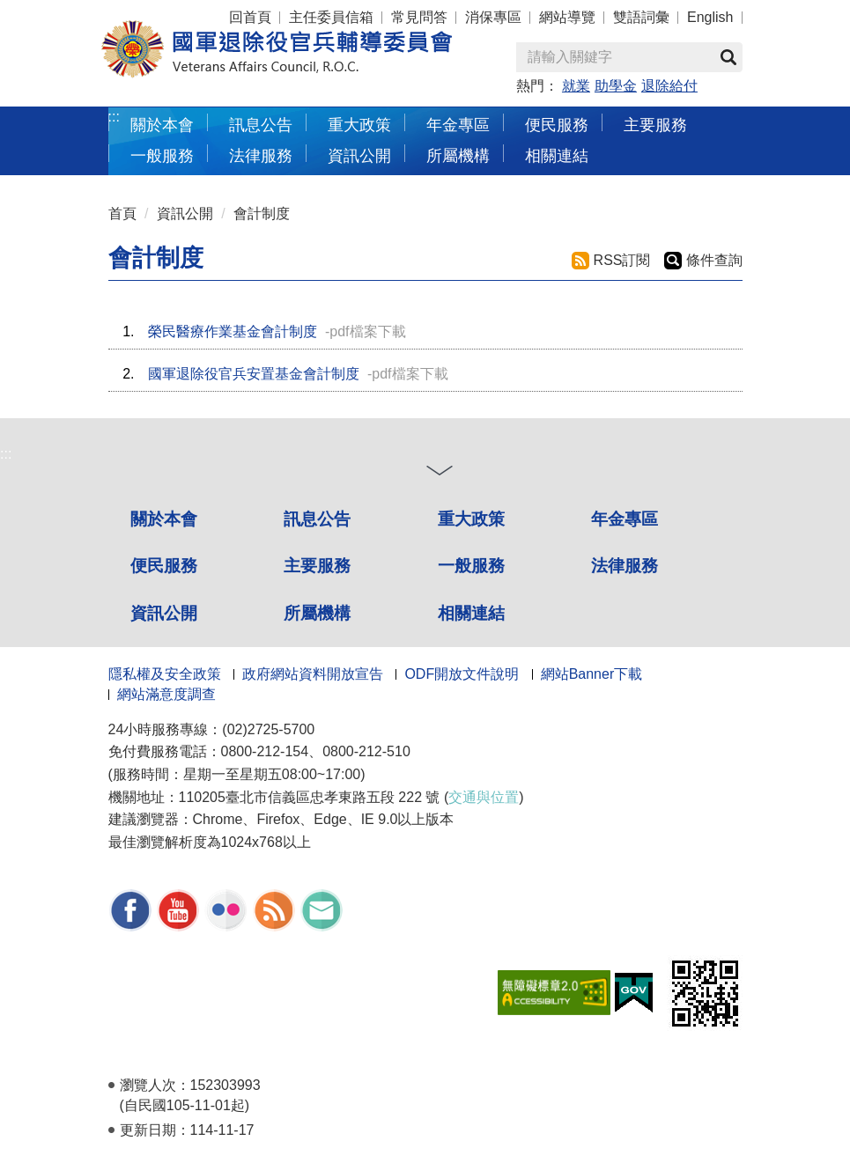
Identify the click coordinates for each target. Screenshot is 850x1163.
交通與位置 (483, 797)
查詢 (728, 57)
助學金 (616, 85)
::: (114, 116)
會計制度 (261, 213)
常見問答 (419, 17)
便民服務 (556, 124)
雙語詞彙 (641, 17)
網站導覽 (567, 17)
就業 (576, 85)
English (710, 17)
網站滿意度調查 (166, 694)
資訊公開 (359, 155)
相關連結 (556, 155)
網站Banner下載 (592, 673)
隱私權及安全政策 (164, 673)
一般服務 (162, 155)
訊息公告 (260, 124)
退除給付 (669, 85)
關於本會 (162, 124)
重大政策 (359, 124)
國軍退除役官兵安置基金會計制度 (253, 373)
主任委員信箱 (331, 17)
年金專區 (458, 124)
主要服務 (655, 124)
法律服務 (260, 155)
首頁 (122, 213)
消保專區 (493, 17)
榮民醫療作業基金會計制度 (232, 331)
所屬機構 (458, 155)
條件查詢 (714, 260)
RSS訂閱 (622, 260)
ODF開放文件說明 (461, 673)
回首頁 (250, 17)
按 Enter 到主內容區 (79, 11)
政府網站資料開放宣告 (312, 673)
